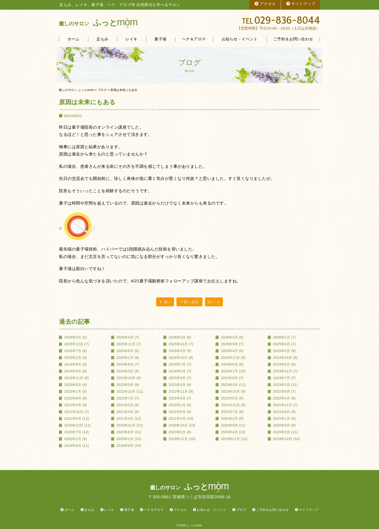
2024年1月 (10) (233, 371)
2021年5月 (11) (76, 418)
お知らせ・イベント (240, 39)
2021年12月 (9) (233, 405)
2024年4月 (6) (75, 371)
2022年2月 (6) (127, 405)
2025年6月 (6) (127, 351)
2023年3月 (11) (233, 385)
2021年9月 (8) (127, 412)
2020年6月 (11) (128, 432)
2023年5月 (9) (127, 385)
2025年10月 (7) (180, 344)
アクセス (265, 4)
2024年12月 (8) (180, 358)
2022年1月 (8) (179, 405)
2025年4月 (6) (232, 351)
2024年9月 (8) (75, 364)
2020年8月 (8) (284, 425)
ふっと (98, 22)
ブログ (241, 510)
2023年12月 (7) (285, 371)
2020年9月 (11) (233, 425)
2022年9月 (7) (284, 391)
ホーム (73, 39)
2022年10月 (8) (233, 391)
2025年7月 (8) (75, 351)
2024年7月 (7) (179, 364)
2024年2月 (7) (179, 371)
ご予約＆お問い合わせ (293, 39)
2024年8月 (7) (127, 364)
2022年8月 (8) (75, 398)
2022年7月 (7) (127, 398)
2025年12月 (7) (76, 344)
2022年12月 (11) (129, 391)
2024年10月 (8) (285, 358)
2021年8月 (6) (179, 412)
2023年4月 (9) (179, 385)
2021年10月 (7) (76, 412)
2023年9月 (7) (179, 378)
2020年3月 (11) (285, 432)
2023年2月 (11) (285, 385)
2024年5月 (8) (284, 364)
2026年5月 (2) (75, 337)
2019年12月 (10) (181, 439)
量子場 (160, 39)
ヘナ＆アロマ (194, 39)
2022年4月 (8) (284, 398)
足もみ (102, 39)
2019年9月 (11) (76, 446)
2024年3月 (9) (127, 371)
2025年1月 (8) (127, 358)
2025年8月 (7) (284, 344)
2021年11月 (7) (285, 405)
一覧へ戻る (189, 302)
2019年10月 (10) (286, 439)
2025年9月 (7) (232, 344)
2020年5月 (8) (179, 432)
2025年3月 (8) (284, 351)
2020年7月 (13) (76, 432)
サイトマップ (300, 4)
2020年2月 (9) (75, 439)
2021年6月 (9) (284, 412)
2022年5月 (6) (232, 398)
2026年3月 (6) (179, 337)
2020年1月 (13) (128, 439)
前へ (165, 302)
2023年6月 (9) (75, 385)
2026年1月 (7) (284, 337)
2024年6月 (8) (232, 364)
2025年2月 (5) (75, 358)
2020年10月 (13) (181, 425)
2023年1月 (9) (75, 391)
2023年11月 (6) (76, 378)
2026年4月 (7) (127, 337)
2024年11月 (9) (233, 358)
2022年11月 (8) (180, 391)
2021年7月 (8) (232, 412)
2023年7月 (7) (284, 378)
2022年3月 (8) (75, 405)
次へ (213, 302)
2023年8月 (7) (232, 378)
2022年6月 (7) (179, 398)
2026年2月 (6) (232, 337)
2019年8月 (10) (128, 446)
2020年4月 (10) (233, 432)
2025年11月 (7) (128, 344)
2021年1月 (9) (284, 418)
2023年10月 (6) (128, 378)
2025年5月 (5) (179, 351)
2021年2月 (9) (232, 418)
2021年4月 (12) (128, 418)
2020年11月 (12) (129, 425)
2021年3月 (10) (180, 418)
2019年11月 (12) (234, 439)
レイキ (131, 39)
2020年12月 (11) (77, 425)
